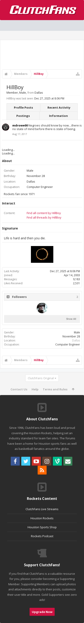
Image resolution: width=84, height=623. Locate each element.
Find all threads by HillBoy (44, 217)
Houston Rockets (42, 518)
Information (58, 116)
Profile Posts (23, 107)
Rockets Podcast (42, 536)
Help (35, 389)
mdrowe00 (20, 125)
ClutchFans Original (41, 378)
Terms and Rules (55, 389)
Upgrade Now (42, 612)
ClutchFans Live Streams (42, 509)
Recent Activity (58, 107)
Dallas (76, 340)
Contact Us (19, 389)
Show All (71, 318)
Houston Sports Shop (42, 527)
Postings (23, 116)
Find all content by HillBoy (44, 213)
